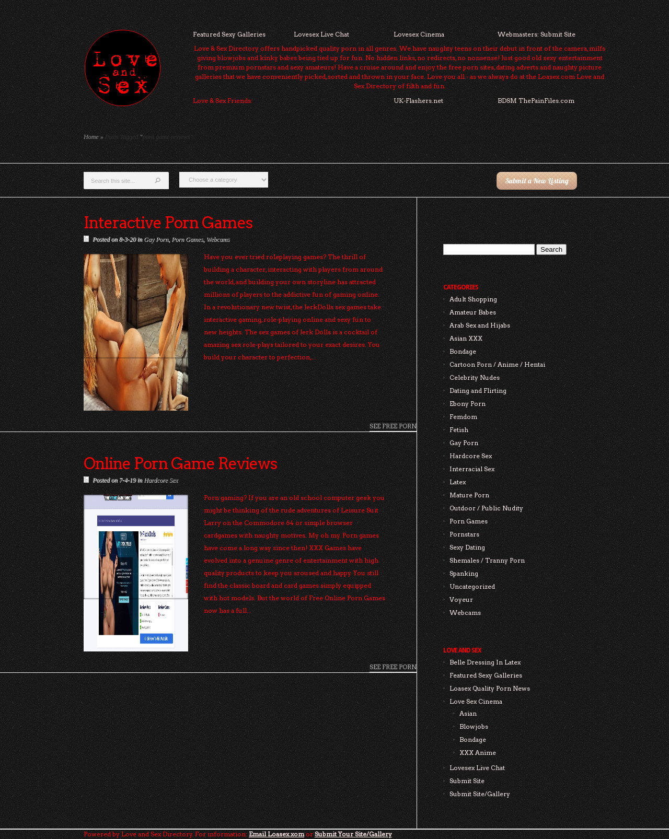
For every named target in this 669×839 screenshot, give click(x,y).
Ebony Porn (467, 403)
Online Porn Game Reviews (180, 463)
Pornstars (464, 534)
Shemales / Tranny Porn (487, 560)
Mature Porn (469, 495)
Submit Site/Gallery (479, 794)
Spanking (463, 573)
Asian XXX (465, 338)
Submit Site (467, 781)
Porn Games (187, 239)
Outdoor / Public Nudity (486, 508)
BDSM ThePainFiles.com (536, 100)
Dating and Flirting (477, 390)
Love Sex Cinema (475, 701)
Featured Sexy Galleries (229, 34)
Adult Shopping (473, 299)
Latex (457, 482)
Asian (468, 713)
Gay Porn (156, 239)
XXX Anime (477, 752)
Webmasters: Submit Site (536, 34)
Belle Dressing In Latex (485, 662)
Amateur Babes (472, 312)
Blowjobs (473, 726)
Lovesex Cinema (419, 34)
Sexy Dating (467, 547)
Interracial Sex (471, 469)
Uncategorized (472, 586)
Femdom (463, 417)
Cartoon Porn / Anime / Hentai (497, 364)
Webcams (217, 239)
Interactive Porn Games (168, 222)
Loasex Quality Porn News (489, 688)
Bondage (462, 351)
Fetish (458, 430)
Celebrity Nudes (474, 377)
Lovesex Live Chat (321, 34)
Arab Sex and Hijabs (479, 325)
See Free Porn (393, 426)
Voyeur (461, 599)
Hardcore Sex (161, 480)
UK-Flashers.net (418, 100)
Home (91, 137)
